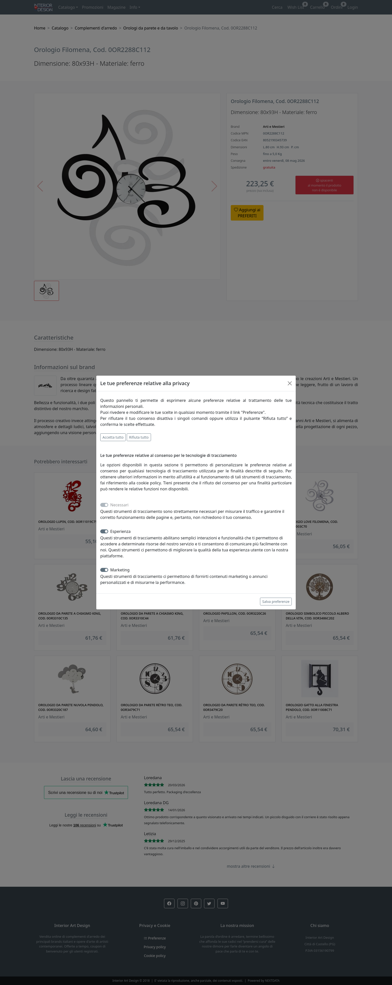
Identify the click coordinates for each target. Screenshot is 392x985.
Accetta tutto (113, 437)
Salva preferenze (276, 601)
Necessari (119, 505)
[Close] (290, 383)
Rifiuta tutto (138, 437)
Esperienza (120, 531)
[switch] (104, 531)
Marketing (120, 570)
